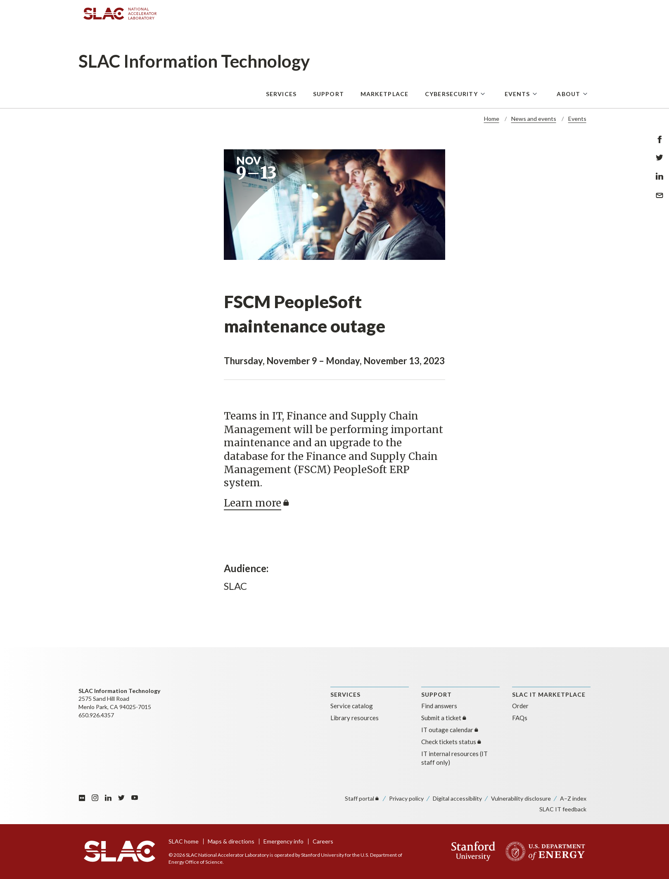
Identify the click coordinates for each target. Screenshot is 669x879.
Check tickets (451, 741)
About (568, 93)
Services (281, 93)
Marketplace (384, 93)
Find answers (439, 705)
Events (517, 93)
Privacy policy (406, 798)
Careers (323, 841)
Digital (457, 798)
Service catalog (351, 705)
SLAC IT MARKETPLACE (549, 694)
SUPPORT (436, 694)
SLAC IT (562, 809)
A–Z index (573, 798)
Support (328, 93)
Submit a (444, 717)
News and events (533, 118)
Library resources (354, 717)
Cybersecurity (451, 93)
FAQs (519, 717)
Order (520, 705)
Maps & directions (231, 841)
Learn (257, 503)
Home (491, 118)
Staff (362, 798)
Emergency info (283, 841)
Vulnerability (521, 798)
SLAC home (183, 841)
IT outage (450, 729)
